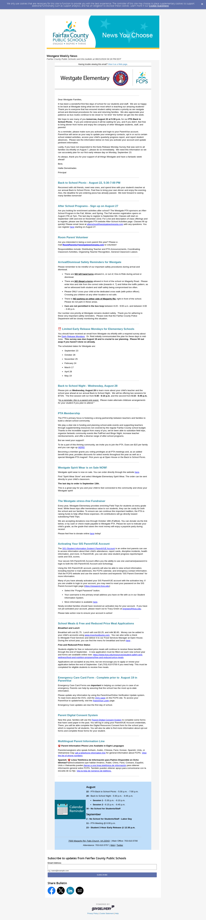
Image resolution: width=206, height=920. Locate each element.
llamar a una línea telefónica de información (104, 765)
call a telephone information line (90, 753)
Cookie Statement (159, 5)
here (72, 227)
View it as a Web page (117, 64)
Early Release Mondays (73, 336)
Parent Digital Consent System (107, 720)
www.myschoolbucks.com (97, 635)
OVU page (100, 698)
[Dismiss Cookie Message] (202, 3)
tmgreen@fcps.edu (131, 608)
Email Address (54, 863)
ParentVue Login (101, 700)
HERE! (81, 447)
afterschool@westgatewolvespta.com (105, 224)
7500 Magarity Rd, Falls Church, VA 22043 (89, 841)
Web (112, 845)
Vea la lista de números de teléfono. (94, 771)
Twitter (120, 845)
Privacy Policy (92, 913)
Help (117, 913)
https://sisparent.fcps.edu (97, 586)
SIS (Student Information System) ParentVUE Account (88, 548)
